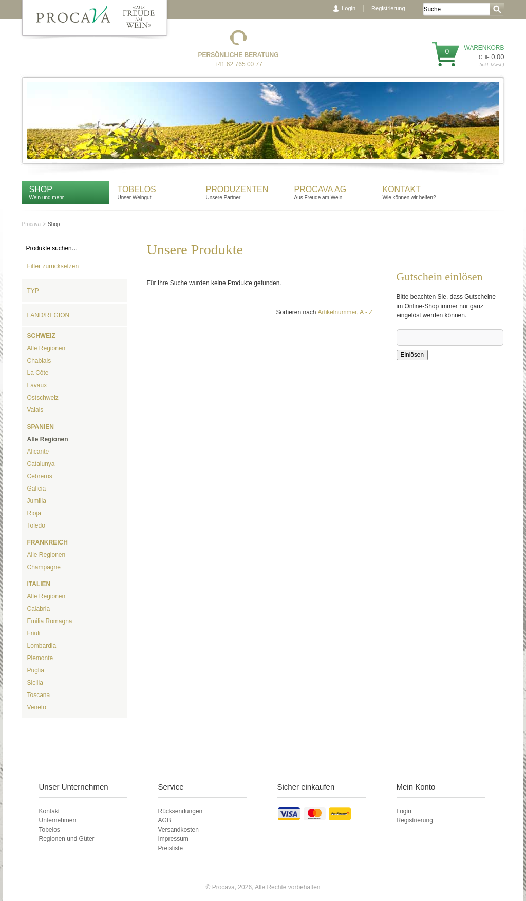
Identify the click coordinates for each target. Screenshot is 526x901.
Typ (33, 290)
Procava (31, 224)
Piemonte (40, 658)
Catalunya (41, 463)
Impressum (173, 838)
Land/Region (48, 315)
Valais (35, 410)
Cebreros (39, 476)
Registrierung (388, 8)
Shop (40, 189)
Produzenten (237, 189)
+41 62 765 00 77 (238, 64)
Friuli (34, 633)
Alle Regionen (46, 348)
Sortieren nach (296, 312)
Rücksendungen (180, 811)
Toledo (36, 525)
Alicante (38, 451)
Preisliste (170, 848)
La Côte (38, 373)
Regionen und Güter (67, 838)
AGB (164, 820)
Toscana (38, 695)
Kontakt (403, 189)
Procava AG (320, 189)
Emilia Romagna (49, 621)
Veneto (36, 707)
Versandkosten (178, 829)
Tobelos (137, 189)
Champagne (44, 567)
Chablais (39, 360)
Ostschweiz (43, 397)
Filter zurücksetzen (53, 266)
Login (348, 8)
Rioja (34, 513)
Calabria (38, 608)
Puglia (35, 670)
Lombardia (42, 645)
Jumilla (36, 500)
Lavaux (37, 385)
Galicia (36, 488)
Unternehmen (58, 820)
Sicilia (35, 682)
